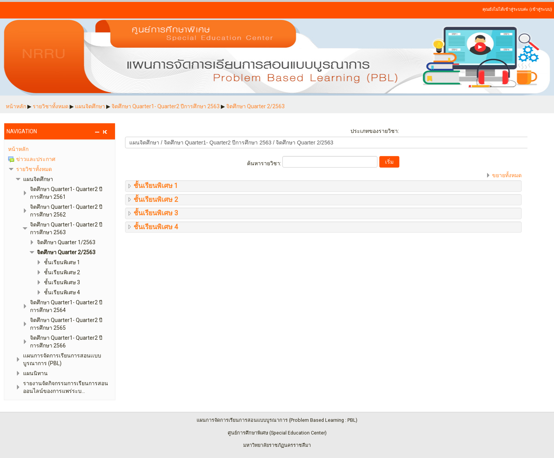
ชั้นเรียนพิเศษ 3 (155, 213)
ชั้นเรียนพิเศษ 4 (155, 227)
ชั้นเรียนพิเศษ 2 (155, 199)
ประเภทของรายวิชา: (374, 131)
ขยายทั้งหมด (507, 175)
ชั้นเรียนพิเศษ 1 (155, 186)
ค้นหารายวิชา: (264, 163)
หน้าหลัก (18, 149)
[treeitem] (59, 149)
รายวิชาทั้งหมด (34, 169)
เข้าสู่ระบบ (541, 9)
